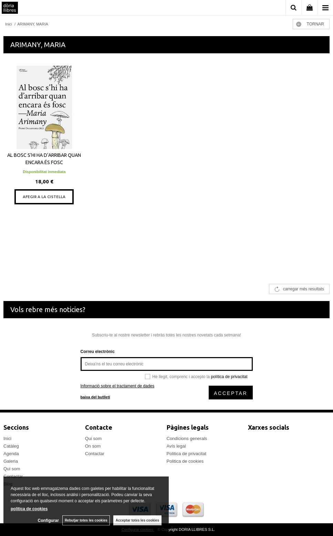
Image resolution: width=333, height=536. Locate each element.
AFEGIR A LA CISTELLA (44, 197)
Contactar (94, 453)
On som (93, 446)
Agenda (11, 453)
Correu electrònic (98, 351)
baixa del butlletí (95, 397)
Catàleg (11, 446)
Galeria (10, 461)
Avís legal (176, 446)
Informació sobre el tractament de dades (118, 386)
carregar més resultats (303, 289)
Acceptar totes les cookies (137, 520)
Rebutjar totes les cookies (86, 520)
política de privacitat (229, 376)
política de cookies (29, 508)
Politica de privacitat (187, 453)
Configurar (48, 520)
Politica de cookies (185, 461)
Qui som (11, 468)
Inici (7, 438)
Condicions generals (187, 438)
